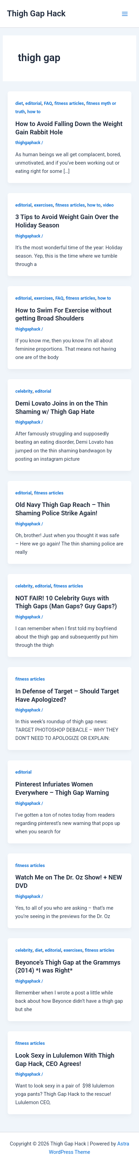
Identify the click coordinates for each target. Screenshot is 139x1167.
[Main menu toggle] (125, 14)
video (108, 205)
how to (34, 111)
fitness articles (69, 103)
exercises (43, 205)
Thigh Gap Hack (36, 13)
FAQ (48, 103)
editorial (33, 103)
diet (19, 103)
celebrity (23, 391)
